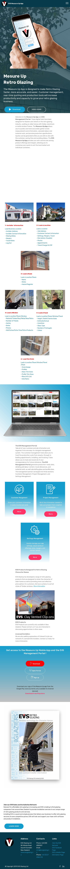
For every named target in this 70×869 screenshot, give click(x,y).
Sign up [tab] (35, 677)
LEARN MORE (14, 826)
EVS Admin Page (57, 855)
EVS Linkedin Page (58, 852)
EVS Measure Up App (15, 3)
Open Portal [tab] (35, 670)
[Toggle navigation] (67, 3)
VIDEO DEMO (36, 109)
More (19, 512)
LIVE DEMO (34, 826)
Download (14, 109)
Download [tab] (35, 663)
